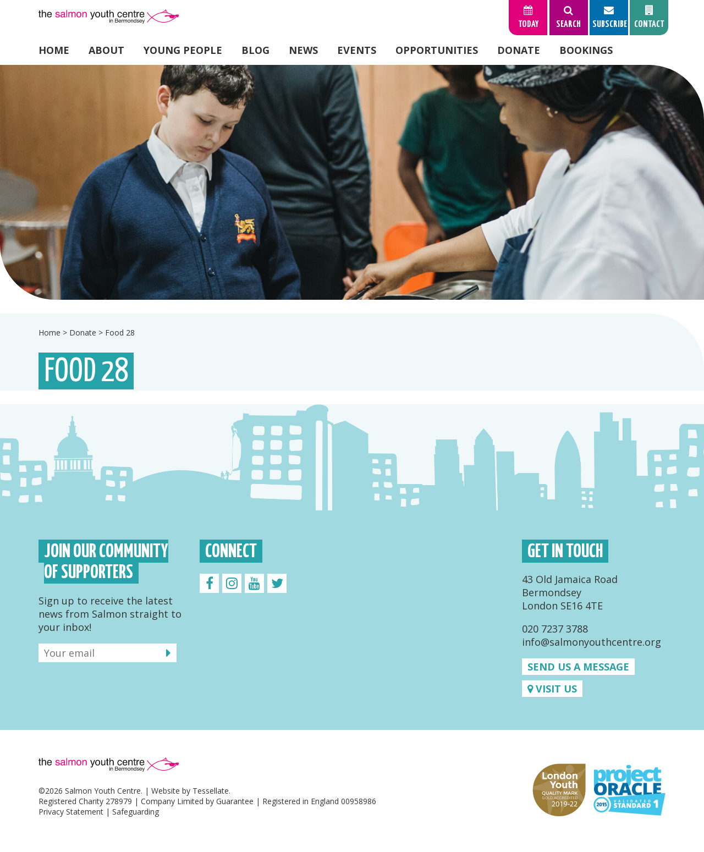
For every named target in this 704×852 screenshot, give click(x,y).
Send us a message (578, 666)
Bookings (586, 50)
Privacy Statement (70, 811)
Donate (518, 50)
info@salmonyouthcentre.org (591, 641)
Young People (183, 50)
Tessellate (211, 790)
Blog (255, 50)
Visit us (552, 688)
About (106, 50)
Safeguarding (135, 811)
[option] (352, 182)
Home (53, 50)
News (303, 50)
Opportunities (436, 50)
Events (356, 50)
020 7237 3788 (555, 628)
